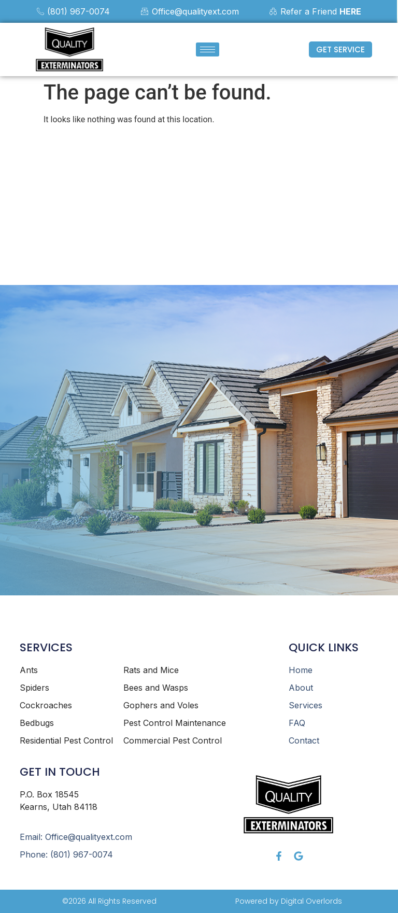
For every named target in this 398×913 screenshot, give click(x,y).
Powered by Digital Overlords (288, 901)
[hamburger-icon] (207, 49)
